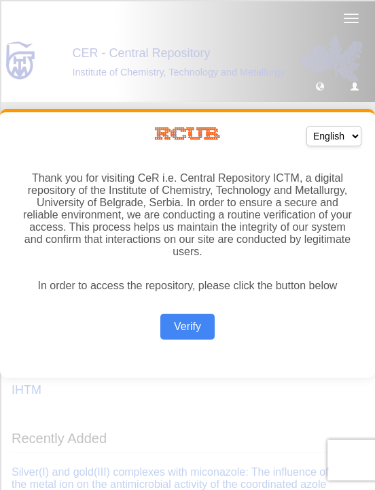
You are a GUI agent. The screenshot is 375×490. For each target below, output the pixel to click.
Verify (187, 326)
